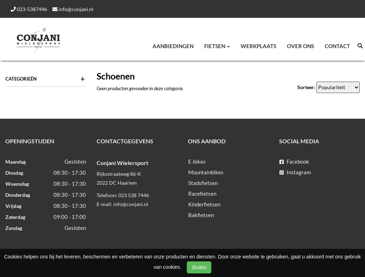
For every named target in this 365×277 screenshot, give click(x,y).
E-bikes (197, 161)
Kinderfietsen (204, 204)
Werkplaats (258, 46)
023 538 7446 (133, 195)
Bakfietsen (201, 215)
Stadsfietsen (203, 183)
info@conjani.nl (72, 9)
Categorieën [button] (45, 78)
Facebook (294, 161)
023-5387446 (29, 9)
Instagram (295, 172)
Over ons (300, 46)
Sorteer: (306, 87)
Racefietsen (202, 193)
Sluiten (199, 267)
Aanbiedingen (173, 46)
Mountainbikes (205, 172)
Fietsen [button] (217, 46)
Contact (337, 46)
